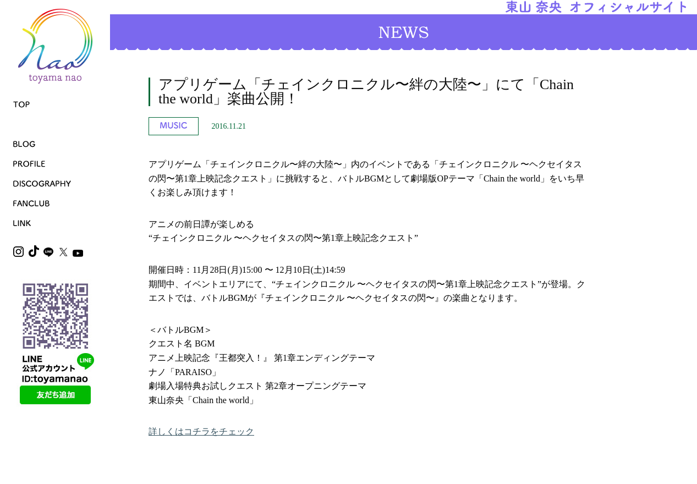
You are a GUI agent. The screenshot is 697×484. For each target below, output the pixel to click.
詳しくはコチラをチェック (201, 431)
